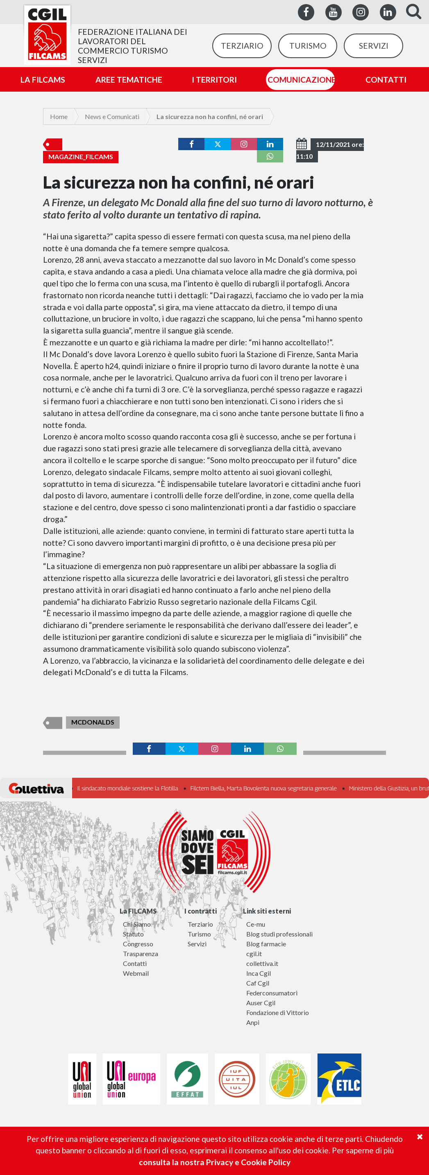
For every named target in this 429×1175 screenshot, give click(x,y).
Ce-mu (255, 924)
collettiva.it (262, 963)
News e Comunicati (112, 116)
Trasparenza (140, 953)
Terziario (200, 924)
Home (59, 116)
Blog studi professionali (279, 934)
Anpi (252, 1022)
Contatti (135, 963)
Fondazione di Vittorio (277, 1012)
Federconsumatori (271, 993)
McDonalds (92, 722)
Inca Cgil (258, 973)
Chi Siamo (137, 924)
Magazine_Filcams (80, 156)
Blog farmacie (266, 944)
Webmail (136, 973)
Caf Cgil (257, 983)
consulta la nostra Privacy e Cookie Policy (215, 1162)
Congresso (138, 944)
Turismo (199, 934)
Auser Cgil (260, 1002)
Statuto (133, 934)
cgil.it (254, 953)
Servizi (197, 944)
